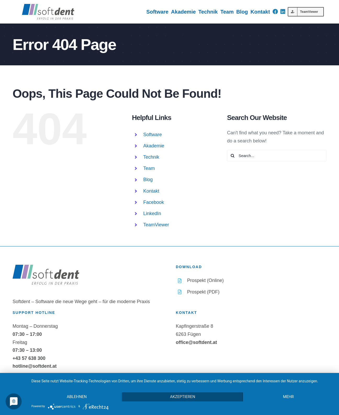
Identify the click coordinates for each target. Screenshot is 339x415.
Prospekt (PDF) (203, 292)
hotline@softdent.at (35, 366)
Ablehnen (77, 396)
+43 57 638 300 (29, 358)
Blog (148, 179)
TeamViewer (156, 224)
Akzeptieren (182, 396)
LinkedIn (152, 213)
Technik (151, 157)
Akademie (153, 145)
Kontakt (151, 191)
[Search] (232, 155)
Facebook (153, 202)
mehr (288, 396)
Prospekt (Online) (205, 280)
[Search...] (276, 155)
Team (149, 168)
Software (152, 134)
